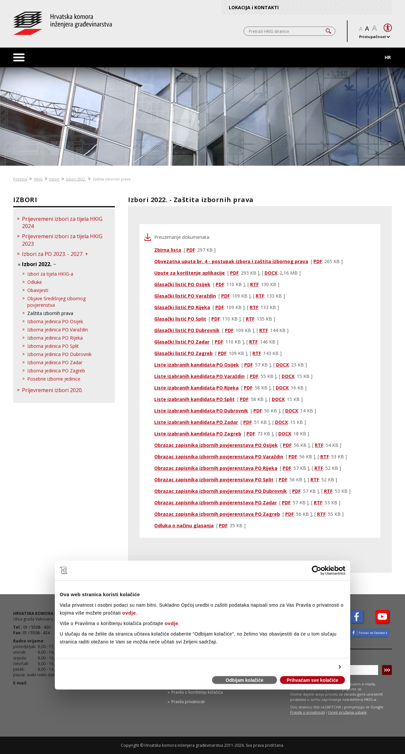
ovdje (129, 612)
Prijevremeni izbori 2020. (52, 390)
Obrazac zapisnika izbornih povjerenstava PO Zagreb (217, 514)
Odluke (34, 282)
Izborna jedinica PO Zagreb (56, 370)
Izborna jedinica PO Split (53, 346)
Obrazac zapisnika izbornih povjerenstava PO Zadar (215, 502)
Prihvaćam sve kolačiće (312, 680)
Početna (20, 179)
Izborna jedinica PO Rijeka (55, 338)
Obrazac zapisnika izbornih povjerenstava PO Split (213, 479)
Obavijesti (37, 290)
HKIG (38, 179)
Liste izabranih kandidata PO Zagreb (197, 433)
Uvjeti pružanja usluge (347, 712)
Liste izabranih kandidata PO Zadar (196, 422)
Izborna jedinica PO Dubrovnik (59, 354)
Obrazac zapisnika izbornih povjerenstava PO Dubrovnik (220, 491)
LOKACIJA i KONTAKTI (254, 7)
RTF (254, 284)
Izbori (54, 179)
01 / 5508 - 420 (37, 627)
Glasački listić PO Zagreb (183, 353)
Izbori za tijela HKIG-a (50, 274)
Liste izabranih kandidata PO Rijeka (196, 388)
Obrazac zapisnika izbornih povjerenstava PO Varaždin (218, 456)
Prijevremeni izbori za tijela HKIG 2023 (62, 240)
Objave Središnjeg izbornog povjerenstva (56, 301)
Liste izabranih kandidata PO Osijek (196, 365)
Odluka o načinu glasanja (184, 525)
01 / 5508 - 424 (36, 633)
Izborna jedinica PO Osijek (55, 321)
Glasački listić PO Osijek (182, 284)
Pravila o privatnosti (307, 712)
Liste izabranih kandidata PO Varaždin (199, 376)
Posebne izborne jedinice (53, 379)
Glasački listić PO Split (180, 319)
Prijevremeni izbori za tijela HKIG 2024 (62, 222)
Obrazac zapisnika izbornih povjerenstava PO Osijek (216, 445)
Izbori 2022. (76, 179)
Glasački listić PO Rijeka (182, 307)
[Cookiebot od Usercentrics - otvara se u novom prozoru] (316, 571)
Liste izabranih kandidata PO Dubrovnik (201, 411)
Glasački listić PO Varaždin (185, 296)
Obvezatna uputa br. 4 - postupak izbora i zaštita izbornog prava (231, 261)
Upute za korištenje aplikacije (189, 273)
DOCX (271, 273)
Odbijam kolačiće (244, 680)
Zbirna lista (167, 250)
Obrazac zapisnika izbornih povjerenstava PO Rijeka (215, 468)
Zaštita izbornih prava (112, 179)
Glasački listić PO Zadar (181, 342)
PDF (190, 250)
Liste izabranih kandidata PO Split (194, 399)
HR (388, 57)
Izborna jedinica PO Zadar (54, 362)
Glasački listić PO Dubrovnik (187, 330)
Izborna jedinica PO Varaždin (57, 329)
